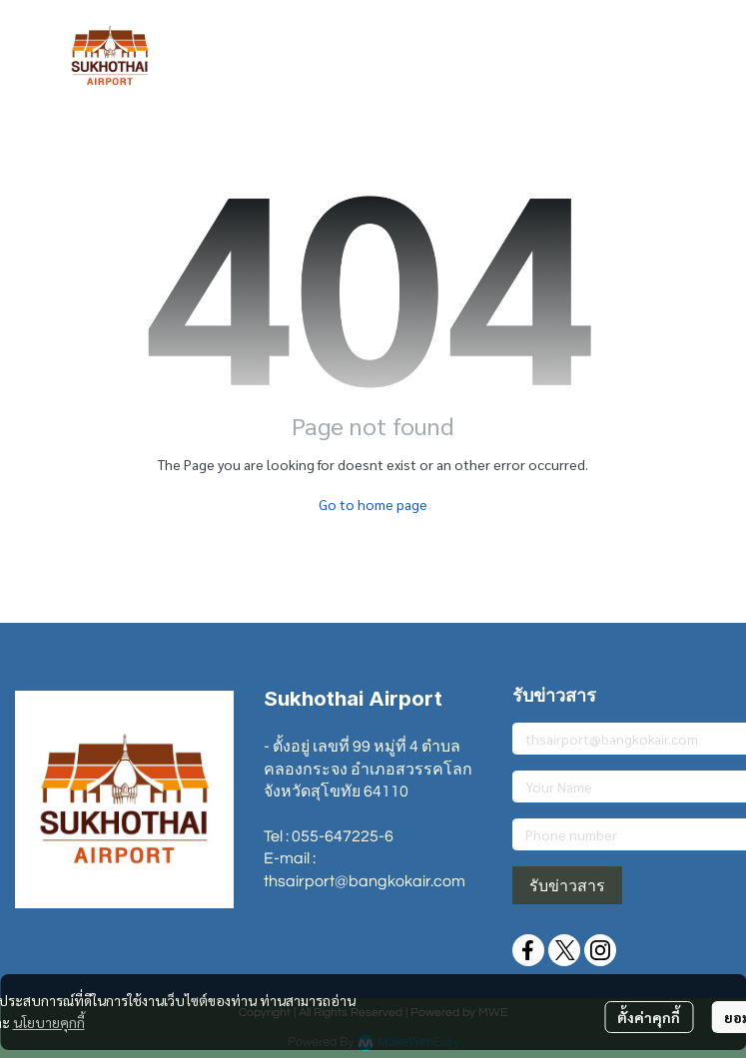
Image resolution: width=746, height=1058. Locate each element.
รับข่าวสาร (567, 885)
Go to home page (373, 504)
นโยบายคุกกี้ (49, 1022)
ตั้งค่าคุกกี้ (648, 1017)
